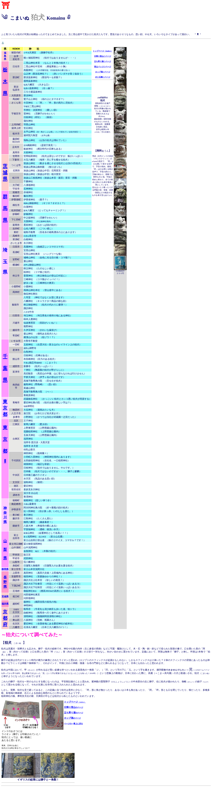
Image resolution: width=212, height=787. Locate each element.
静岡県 (5, 569)
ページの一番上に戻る (73, 723)
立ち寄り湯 (70, 712)
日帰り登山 (73, 707)
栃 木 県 (5, 81)
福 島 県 (5, 56)
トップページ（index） (102, 51)
